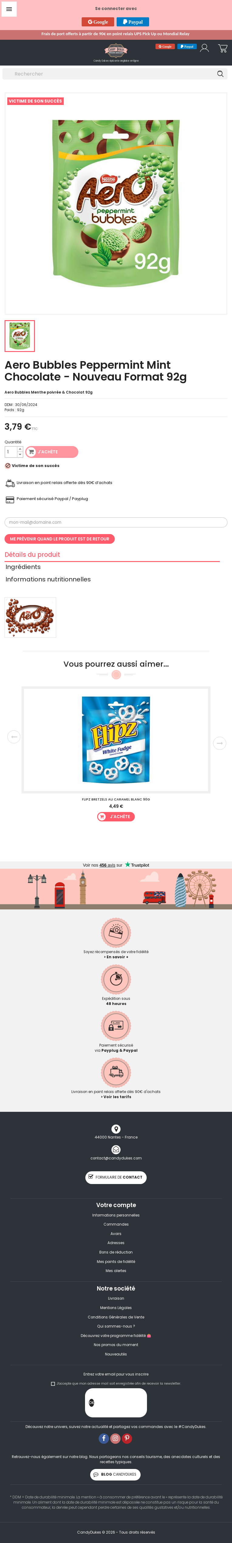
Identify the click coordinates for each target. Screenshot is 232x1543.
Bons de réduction (116, 1252)
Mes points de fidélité (116, 1261)
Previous (13, 736)
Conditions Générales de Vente (116, 1317)
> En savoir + (116, 957)
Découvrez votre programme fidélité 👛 (116, 1335)
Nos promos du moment (116, 1344)
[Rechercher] (114, 74)
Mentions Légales (116, 1307)
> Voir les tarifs (116, 1097)
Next (219, 743)
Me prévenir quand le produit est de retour (59, 539)
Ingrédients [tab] (23, 567)
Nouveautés (116, 1354)
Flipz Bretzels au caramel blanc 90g (116, 799)
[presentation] (140, 1404)
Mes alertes (116, 1270)
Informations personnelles (116, 1215)
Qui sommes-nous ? (116, 1326)
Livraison (116, 1298)
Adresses (116, 1242)
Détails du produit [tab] (32, 555)
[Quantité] (11, 452)
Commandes (116, 1224)
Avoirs (116, 1233)
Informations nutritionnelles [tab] (48, 580)
